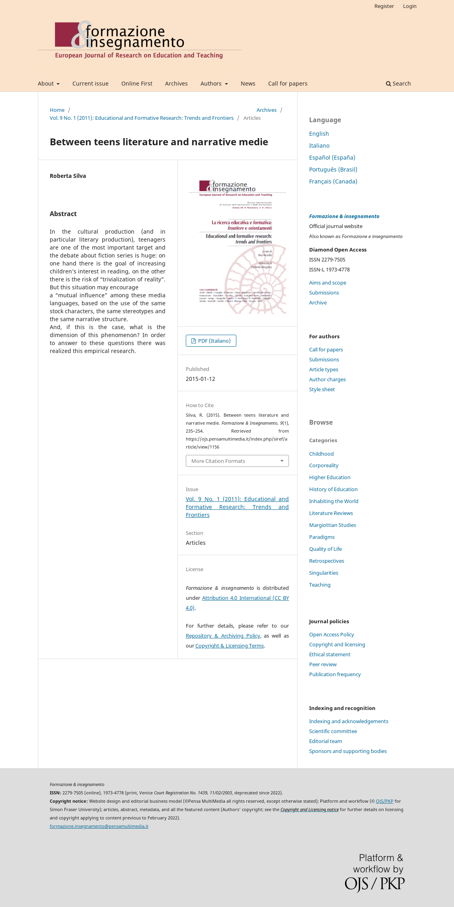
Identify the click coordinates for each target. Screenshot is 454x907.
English (319, 133)
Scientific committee (333, 731)
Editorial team (325, 741)
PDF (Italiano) (214, 340)
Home (57, 109)
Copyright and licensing (337, 644)
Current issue (90, 83)
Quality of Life (325, 548)
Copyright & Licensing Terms (229, 645)
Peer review (323, 664)
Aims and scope (327, 282)
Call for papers (288, 83)
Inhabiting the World (334, 501)
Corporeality (324, 465)
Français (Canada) (333, 181)
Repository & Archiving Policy (223, 635)
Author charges (327, 379)
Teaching (320, 584)
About (46, 83)
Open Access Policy (331, 634)
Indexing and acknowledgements (348, 721)
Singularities (323, 572)
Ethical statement (330, 654)
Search (398, 83)
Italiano (319, 145)
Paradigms (322, 536)
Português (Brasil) (333, 169)
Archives (176, 83)
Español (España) (332, 157)
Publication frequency (335, 674)
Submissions (324, 292)
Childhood (321, 453)
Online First (136, 83)
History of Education (333, 489)
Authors (212, 83)
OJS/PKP (385, 801)
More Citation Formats (218, 460)
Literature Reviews (331, 513)
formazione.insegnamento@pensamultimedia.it (99, 826)
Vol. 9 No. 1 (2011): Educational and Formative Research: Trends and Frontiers (142, 117)
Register (384, 6)
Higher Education (330, 477)
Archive (318, 302)
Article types (323, 369)
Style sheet (322, 389)
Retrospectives (326, 560)
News (248, 83)
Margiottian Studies (332, 525)
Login (410, 6)
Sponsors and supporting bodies (348, 751)
